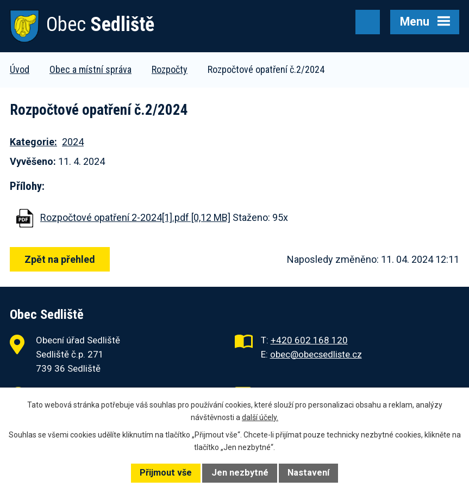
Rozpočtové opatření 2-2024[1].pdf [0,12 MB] (135, 217)
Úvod (19, 69)
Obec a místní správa (90, 69)
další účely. (260, 417)
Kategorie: (33, 141)
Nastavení (308, 472)
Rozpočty (169, 69)
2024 (73, 141)
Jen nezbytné (239, 472)
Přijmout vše (166, 472)
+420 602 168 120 (309, 340)
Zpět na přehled (59, 259)
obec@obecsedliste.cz (316, 354)
